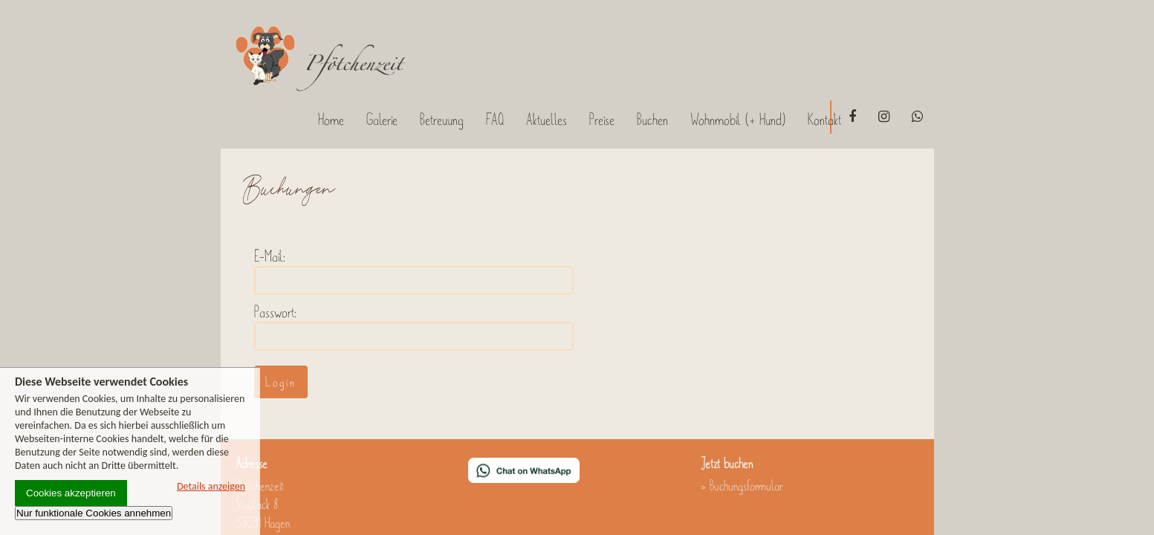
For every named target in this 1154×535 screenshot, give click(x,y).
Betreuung (442, 119)
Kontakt (824, 119)
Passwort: (275, 312)
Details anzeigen (211, 486)
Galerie (382, 119)
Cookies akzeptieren (71, 493)
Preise (602, 119)
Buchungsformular (746, 485)
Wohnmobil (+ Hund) (737, 119)
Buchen (652, 119)
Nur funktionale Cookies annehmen (93, 513)
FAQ (495, 119)
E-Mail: (269, 256)
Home (331, 119)
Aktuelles (546, 119)
